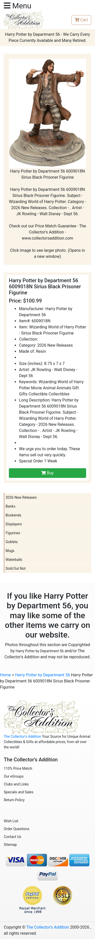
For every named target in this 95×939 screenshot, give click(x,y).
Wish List (11, 821)
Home (5, 675)
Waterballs (14, 560)
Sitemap (10, 845)
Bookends (13, 515)
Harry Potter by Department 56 (40, 651)
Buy (47, 473)
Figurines (13, 533)
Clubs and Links (16, 784)
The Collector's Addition (22, 736)
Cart (81, 20)
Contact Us (12, 837)
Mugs (10, 551)
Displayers (14, 524)
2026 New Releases (21, 497)
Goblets (12, 542)
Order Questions (16, 829)
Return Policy (14, 800)
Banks (10, 506)
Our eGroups (14, 776)
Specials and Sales (18, 792)
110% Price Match (18, 768)
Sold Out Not (16, 568)
